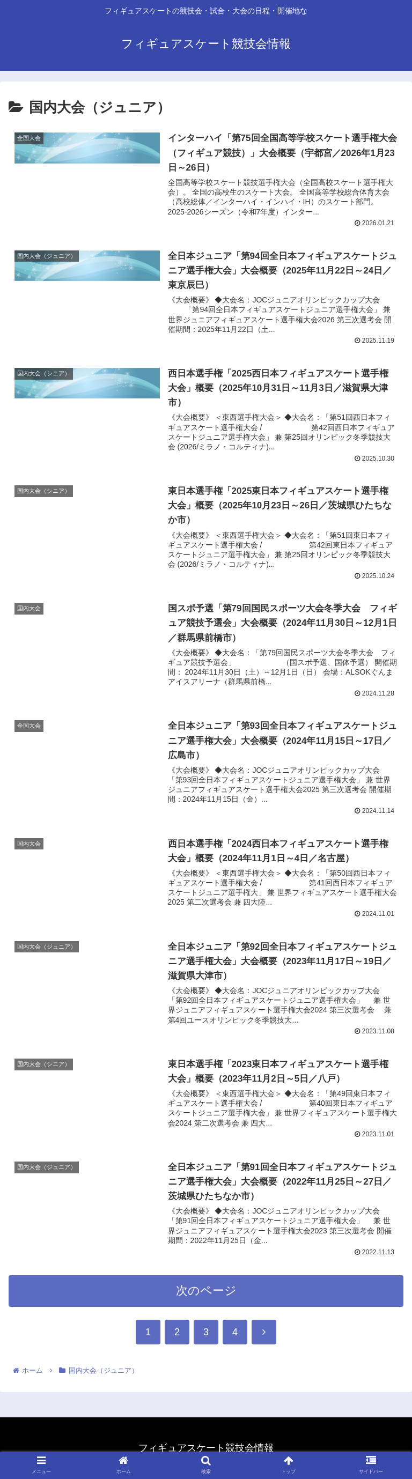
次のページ (206, 1299)
